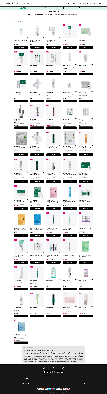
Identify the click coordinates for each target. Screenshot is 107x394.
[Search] (69, 3)
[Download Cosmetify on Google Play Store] (58, 371)
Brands (74, 3)
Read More (75, 14)
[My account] (100, 3)
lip (48, 358)
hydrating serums (58, 14)
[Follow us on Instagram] (44, 367)
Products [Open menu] (80, 3)
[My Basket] (97, 3)
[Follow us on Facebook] (48, 367)
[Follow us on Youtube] (53, 367)
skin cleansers (69, 14)
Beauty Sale (85, 3)
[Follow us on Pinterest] (58, 367)
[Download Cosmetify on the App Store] (48, 371)
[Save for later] (26, 37)
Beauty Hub (92, 3)
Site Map (69, 391)
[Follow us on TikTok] (63, 367)
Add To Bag (21, 47)
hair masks (50, 14)
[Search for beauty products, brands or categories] (46, 3)
